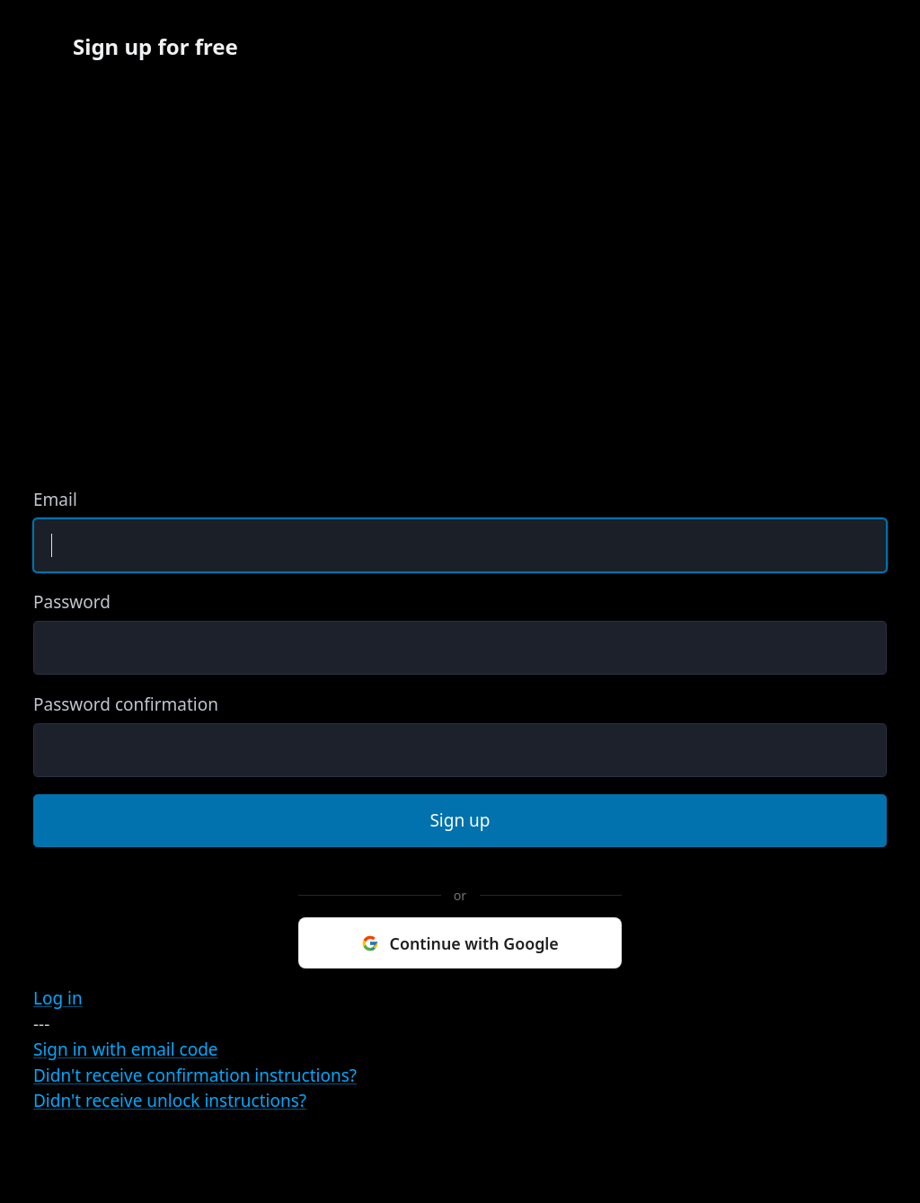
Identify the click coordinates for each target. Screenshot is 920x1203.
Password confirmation (125, 704)
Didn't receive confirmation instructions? (195, 1075)
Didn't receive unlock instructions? (169, 1100)
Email (55, 499)
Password (72, 602)
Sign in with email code (125, 1049)
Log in (58, 998)
